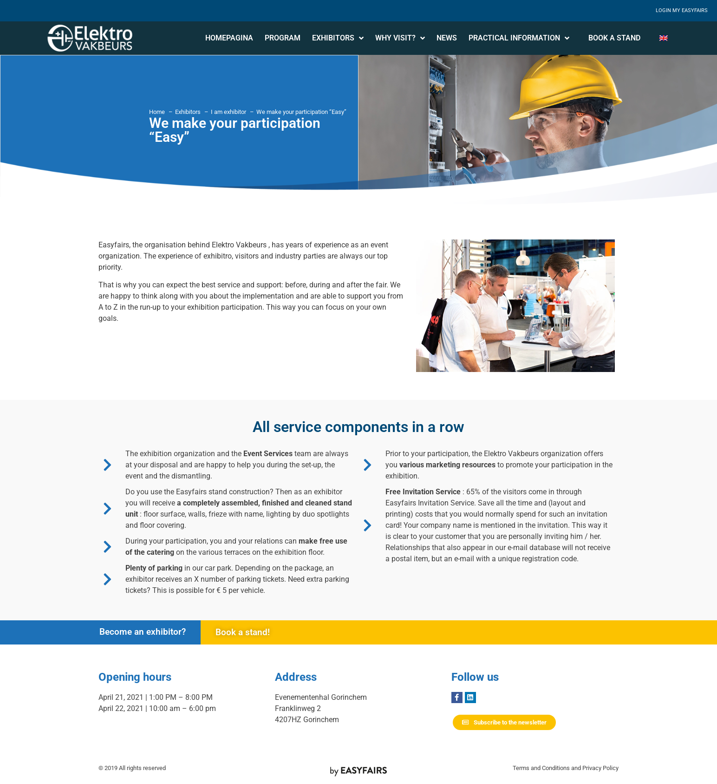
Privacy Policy (600, 767)
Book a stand (614, 37)
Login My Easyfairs (682, 10)
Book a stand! (242, 632)
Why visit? (400, 38)
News (447, 37)
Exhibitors (338, 38)
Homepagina (229, 37)
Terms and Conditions (541, 767)
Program (282, 37)
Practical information (519, 38)
